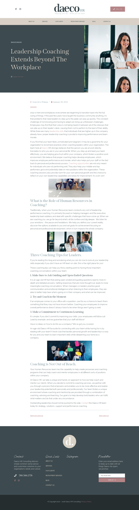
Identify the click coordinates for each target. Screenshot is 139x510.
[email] (112, 476)
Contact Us (107, 21)
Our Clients (59, 21)
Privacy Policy (86, 502)
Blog (93, 21)
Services (44, 21)
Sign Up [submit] (112, 480)
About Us (31, 21)
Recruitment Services (77, 21)
